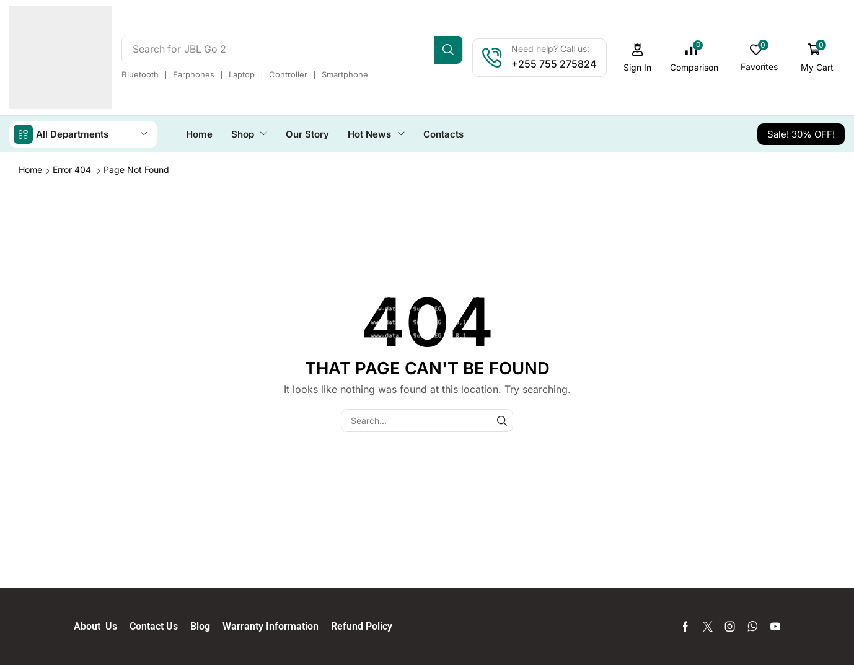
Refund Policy (361, 626)
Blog (206, 626)
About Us (102, 626)
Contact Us (160, 626)
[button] (641, 58)
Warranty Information (276, 626)
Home (30, 169)
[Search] (451, 49)
